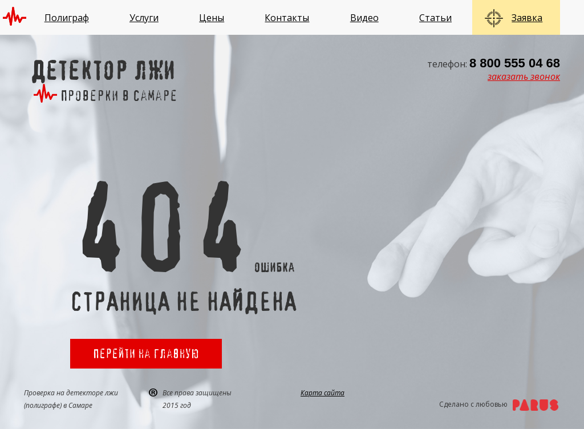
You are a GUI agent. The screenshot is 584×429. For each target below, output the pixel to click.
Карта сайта (322, 393)
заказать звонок (524, 76)
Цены (211, 17)
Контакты (287, 17)
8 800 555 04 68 (514, 63)
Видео (364, 17)
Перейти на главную (146, 353)
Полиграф (66, 17)
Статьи (435, 17)
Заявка (527, 17)
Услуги (144, 17)
